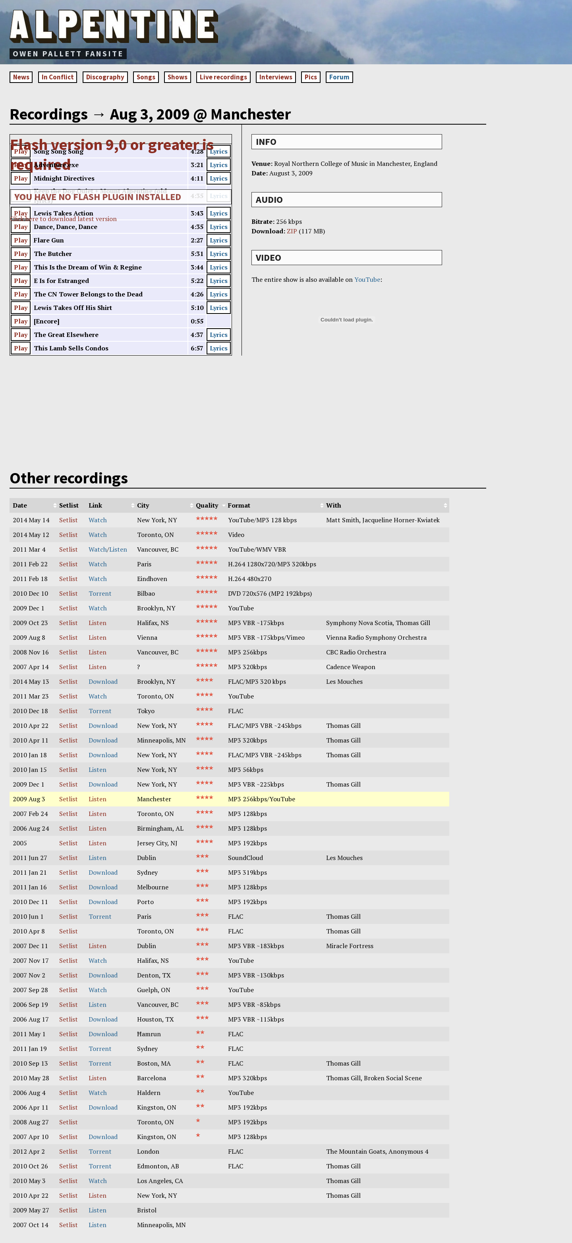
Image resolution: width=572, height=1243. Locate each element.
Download (103, 682)
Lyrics (219, 152)
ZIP (292, 232)
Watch (98, 521)
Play (20, 152)
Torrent (100, 594)
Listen (118, 550)
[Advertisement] (321, 30)
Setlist (68, 521)
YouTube (367, 280)
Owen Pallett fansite (68, 53)
